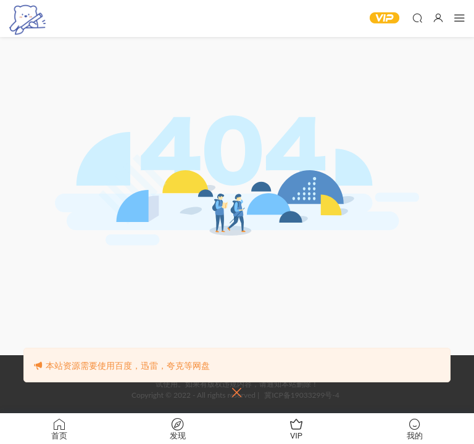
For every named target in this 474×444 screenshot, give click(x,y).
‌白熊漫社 (27, 18)
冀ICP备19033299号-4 (301, 395)
